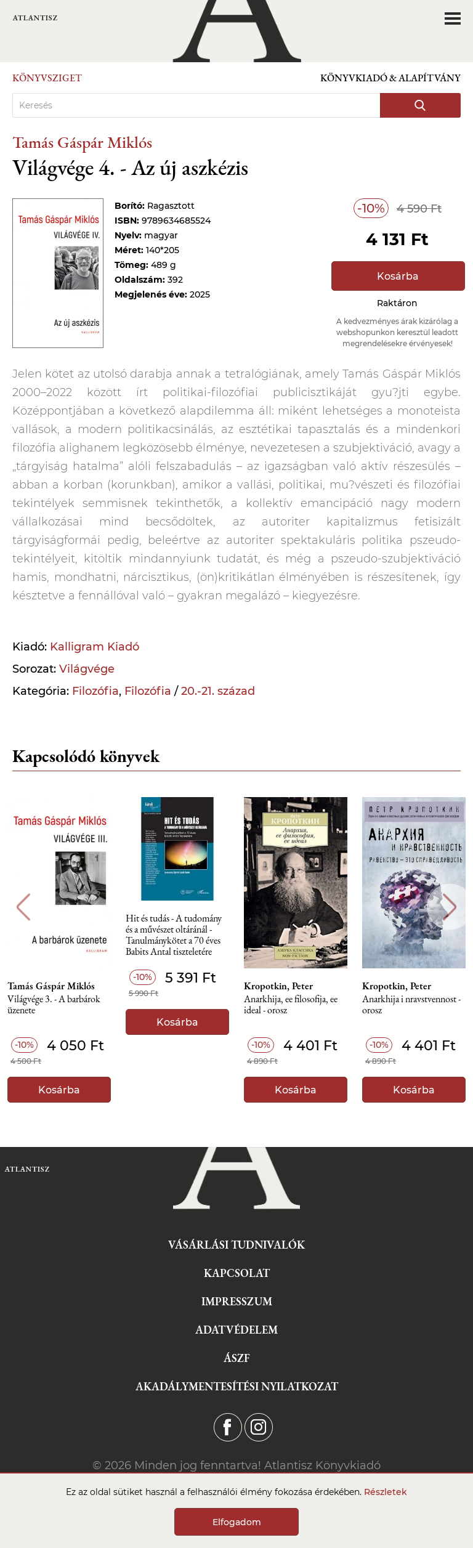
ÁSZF (237, 1358)
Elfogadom (236, 1522)
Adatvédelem (236, 1330)
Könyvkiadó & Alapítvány (390, 77)
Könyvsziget (47, 77)
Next (450, 907)
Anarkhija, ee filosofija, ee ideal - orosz (291, 1005)
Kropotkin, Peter (278, 986)
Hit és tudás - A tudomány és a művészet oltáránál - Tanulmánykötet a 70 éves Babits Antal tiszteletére (174, 933)
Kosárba (398, 276)
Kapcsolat (237, 1273)
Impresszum (236, 1301)
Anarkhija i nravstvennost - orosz (411, 1005)
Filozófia (95, 691)
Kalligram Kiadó (94, 647)
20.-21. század (218, 691)
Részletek (385, 1491)
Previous (23, 907)
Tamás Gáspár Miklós (82, 142)
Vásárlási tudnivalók (236, 1245)
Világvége (87, 669)
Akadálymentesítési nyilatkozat (236, 1386)
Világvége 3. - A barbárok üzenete (53, 1005)
